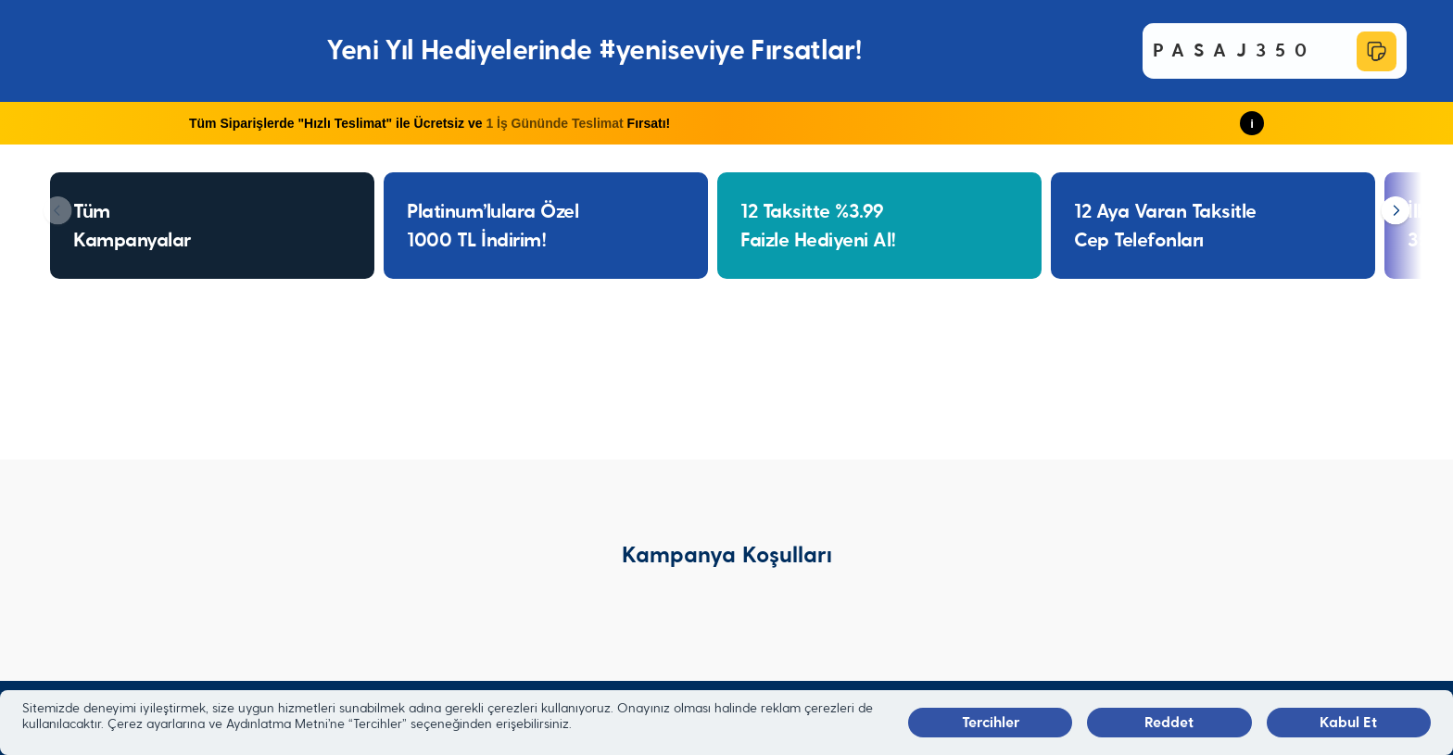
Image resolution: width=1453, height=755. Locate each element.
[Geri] (57, 212)
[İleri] (1395, 212)
